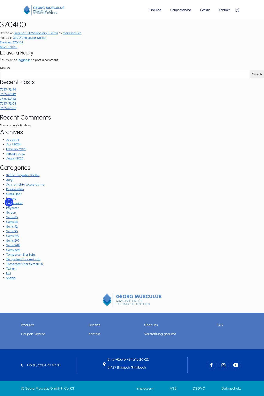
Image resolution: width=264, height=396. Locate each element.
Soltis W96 (13, 250)
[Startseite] (44, 10)
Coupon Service (33, 334)
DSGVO (199, 388)
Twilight (11, 268)
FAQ (220, 325)
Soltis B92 (12, 236)
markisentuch (72, 33)
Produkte (155, 10)
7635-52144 (8, 89)
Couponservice (180, 10)
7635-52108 (8, 103)
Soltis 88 (12, 222)
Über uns (151, 325)
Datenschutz (231, 388)
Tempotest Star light (20, 254)
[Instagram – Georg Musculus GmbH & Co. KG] (224, 364)
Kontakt (224, 10)
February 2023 (16, 149)
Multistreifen (14, 203)
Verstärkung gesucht (160, 334)
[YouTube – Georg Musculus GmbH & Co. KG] (236, 364)
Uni (8, 273)
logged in (24, 60)
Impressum (144, 388)
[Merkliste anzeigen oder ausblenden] (237, 10)
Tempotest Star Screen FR (24, 264)
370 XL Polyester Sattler (30, 38)
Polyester (12, 208)
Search (5, 68)
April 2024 (13, 144)
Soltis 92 (12, 226)
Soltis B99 (12, 240)
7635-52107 (8, 108)
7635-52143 (8, 99)
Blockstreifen (15, 189)
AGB (173, 388)
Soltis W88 (13, 245)
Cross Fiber (14, 194)
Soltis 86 (12, 217)
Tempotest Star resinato (23, 259)
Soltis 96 (12, 231)
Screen (11, 212)
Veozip (11, 278)
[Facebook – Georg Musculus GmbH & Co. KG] (212, 364)
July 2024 (12, 140)
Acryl (9, 180)
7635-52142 (8, 94)
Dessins (205, 10)
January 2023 (15, 154)
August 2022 (15, 158)
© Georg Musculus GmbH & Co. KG (47, 388)
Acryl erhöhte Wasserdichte (25, 184)
